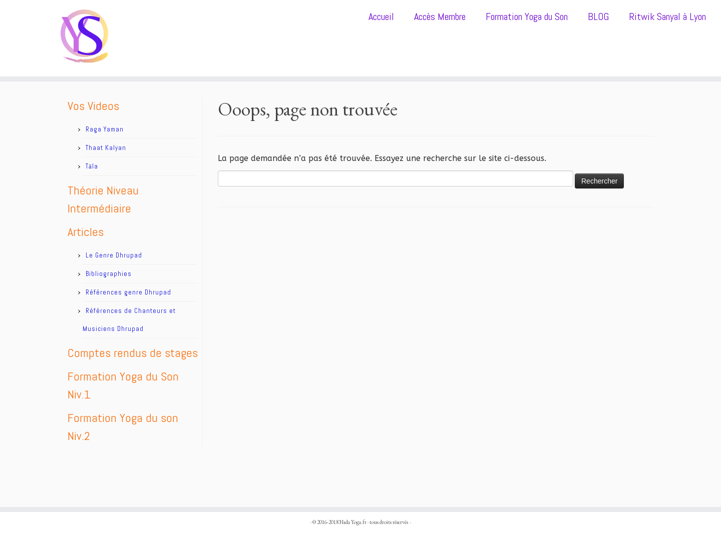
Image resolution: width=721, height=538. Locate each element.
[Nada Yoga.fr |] (83, 38)
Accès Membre (440, 16)
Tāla (92, 166)
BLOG (598, 16)
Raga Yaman (105, 129)
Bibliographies (109, 274)
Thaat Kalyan (106, 148)
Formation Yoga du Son (527, 16)
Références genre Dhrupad (128, 292)
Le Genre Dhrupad (114, 255)
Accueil (381, 16)
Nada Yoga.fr (353, 522)
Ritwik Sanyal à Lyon (667, 16)
